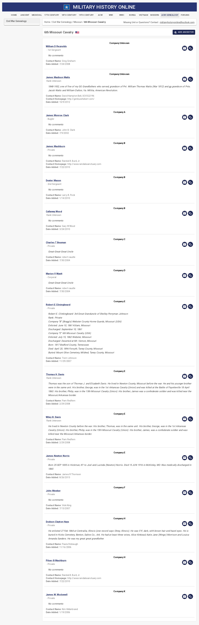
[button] (97, 46)
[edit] (190, 48)
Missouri (78, 22)
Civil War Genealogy (62, 22)
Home (47, 22)
